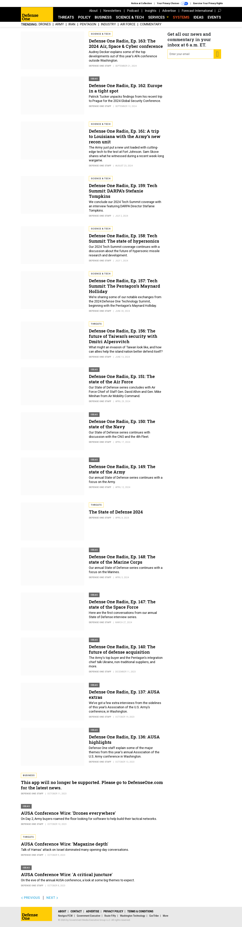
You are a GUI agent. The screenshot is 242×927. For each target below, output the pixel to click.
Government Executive (88, 915)
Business (103, 17)
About (93, 10)
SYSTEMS (181, 17)
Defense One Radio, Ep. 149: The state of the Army (122, 469)
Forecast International (197, 10)
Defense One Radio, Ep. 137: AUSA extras (124, 694)
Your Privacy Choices (172, 3)
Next (52, 898)
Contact (76, 911)
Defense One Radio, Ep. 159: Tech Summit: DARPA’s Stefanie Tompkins (123, 191)
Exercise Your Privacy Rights (208, 3)
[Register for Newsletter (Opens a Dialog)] (217, 54)
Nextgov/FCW (65, 915)
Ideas (199, 17)
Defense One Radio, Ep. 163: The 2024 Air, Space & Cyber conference (126, 43)
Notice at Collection (141, 3)
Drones (45, 24)
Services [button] (157, 17)
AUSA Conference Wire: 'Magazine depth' (64, 844)
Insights (150, 10)
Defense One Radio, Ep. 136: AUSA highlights (124, 739)
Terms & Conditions (140, 911)
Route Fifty (110, 915)
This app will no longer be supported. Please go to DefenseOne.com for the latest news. (92, 785)
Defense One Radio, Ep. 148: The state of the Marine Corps (122, 559)
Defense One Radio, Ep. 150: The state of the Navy (122, 424)
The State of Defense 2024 (116, 512)
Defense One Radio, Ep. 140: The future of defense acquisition (122, 649)
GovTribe (154, 915)
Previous (30, 898)
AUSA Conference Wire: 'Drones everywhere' (68, 813)
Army (59, 24)
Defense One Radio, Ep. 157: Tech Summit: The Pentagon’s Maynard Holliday (124, 286)
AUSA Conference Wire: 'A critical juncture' (66, 874)
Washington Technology (132, 915)
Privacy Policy (113, 911)
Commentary (150, 24)
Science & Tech (130, 17)
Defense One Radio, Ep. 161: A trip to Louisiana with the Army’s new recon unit (124, 136)
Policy (84, 17)
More (165, 915)
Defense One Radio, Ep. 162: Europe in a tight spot (125, 88)
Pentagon (88, 24)
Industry (108, 24)
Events (214, 17)
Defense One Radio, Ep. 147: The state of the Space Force (122, 604)
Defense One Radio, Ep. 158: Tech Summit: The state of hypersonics (124, 238)
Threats (66, 17)
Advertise (169, 10)
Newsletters (112, 10)
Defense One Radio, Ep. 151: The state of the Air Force (122, 379)
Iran (71, 24)
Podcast (133, 10)
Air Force (127, 24)
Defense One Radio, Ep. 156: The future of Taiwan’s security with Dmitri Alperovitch (123, 336)
